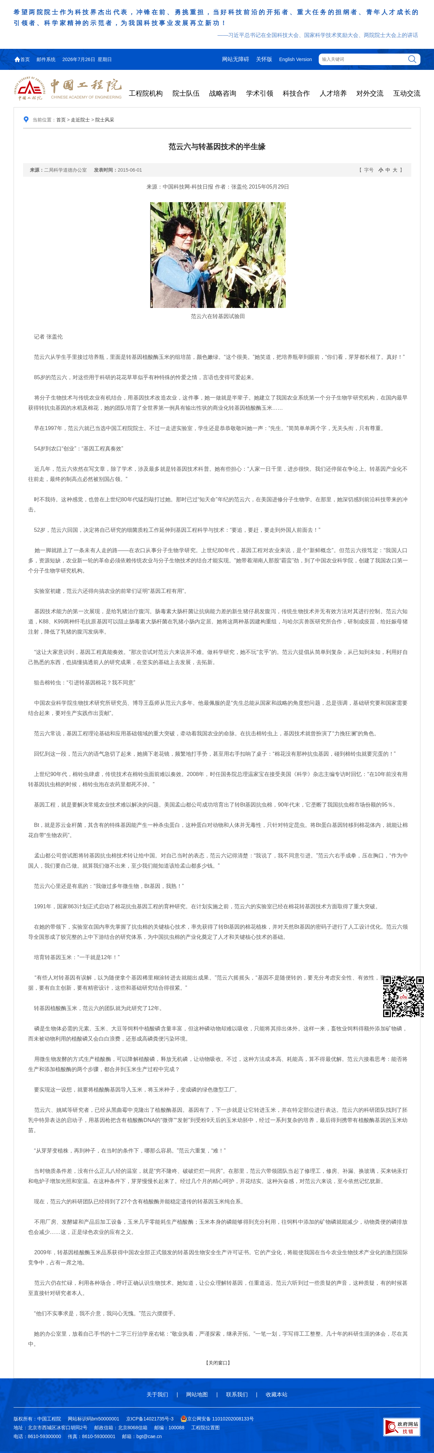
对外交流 (369, 93)
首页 (25, 59)
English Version (295, 59)
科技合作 (296, 93)
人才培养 (333, 93)
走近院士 (80, 119)
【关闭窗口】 (218, 1362)
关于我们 (157, 1394)
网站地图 (197, 1394)
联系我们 (237, 1394)
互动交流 (406, 93)
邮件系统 (46, 59)
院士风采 (104, 119)
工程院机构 (146, 93)
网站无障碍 (235, 59)
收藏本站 (277, 1394)
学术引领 (259, 93)
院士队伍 (186, 93)
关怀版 (264, 59)
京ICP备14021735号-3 (150, 1418)
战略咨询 (222, 93)
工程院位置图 (205, 1427)
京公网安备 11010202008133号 (217, 1418)
